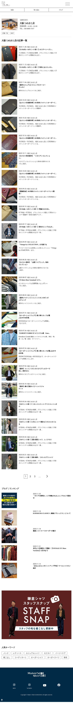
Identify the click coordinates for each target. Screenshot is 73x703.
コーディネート (21, 657)
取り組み (36, 10)
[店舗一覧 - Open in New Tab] (5, 33)
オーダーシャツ (37, 657)
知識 (12, 10)
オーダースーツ (53, 657)
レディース (17, 653)
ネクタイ (47, 653)
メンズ (5, 653)
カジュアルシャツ (33, 653)
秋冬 (65, 657)
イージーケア (60, 653)
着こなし (6, 657)
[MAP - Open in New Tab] (12, 33)
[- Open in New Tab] (14, 686)
